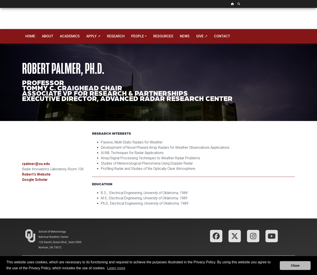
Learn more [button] (116, 268)
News (185, 36)
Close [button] (295, 265)
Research (116, 36)
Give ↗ (201, 36)
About (47, 36)
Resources (163, 36)
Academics (70, 36)
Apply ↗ (93, 36)
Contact (222, 36)
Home (30, 36)
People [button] (137, 36)
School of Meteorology (52, 231)
